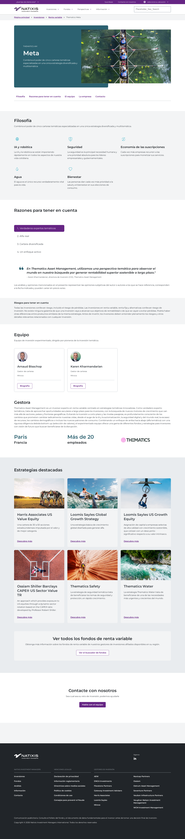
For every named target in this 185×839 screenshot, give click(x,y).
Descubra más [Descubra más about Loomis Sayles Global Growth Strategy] (77, 541)
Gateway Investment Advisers (108, 790)
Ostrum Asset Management (146, 786)
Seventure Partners (142, 790)
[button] (92, 652)
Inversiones (51, 9)
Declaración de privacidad (66, 776)
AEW (96, 776)
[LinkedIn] (135, 758)
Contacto (18, 795)
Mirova (97, 805)
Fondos (67, 9)
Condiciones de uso (63, 795)
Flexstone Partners (103, 786)
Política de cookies (62, 790)
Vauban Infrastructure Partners (148, 795)
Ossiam (136, 781)
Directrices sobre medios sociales (69, 786)
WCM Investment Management (148, 807)
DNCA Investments (103, 781)
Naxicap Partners (141, 776)
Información (101, 9)
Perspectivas (83, 9)
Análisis (17, 786)
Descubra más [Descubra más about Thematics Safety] (77, 617)
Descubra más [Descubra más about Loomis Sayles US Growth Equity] (131, 541)
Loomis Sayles (100, 800)
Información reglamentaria (67, 781)
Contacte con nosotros (127, 2)
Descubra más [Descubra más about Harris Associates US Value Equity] (24, 541)
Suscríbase (109, 2)
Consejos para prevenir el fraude (69, 800)
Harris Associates (102, 795)
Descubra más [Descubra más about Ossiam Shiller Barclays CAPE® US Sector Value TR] (24, 617)
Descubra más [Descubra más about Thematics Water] (131, 617)
